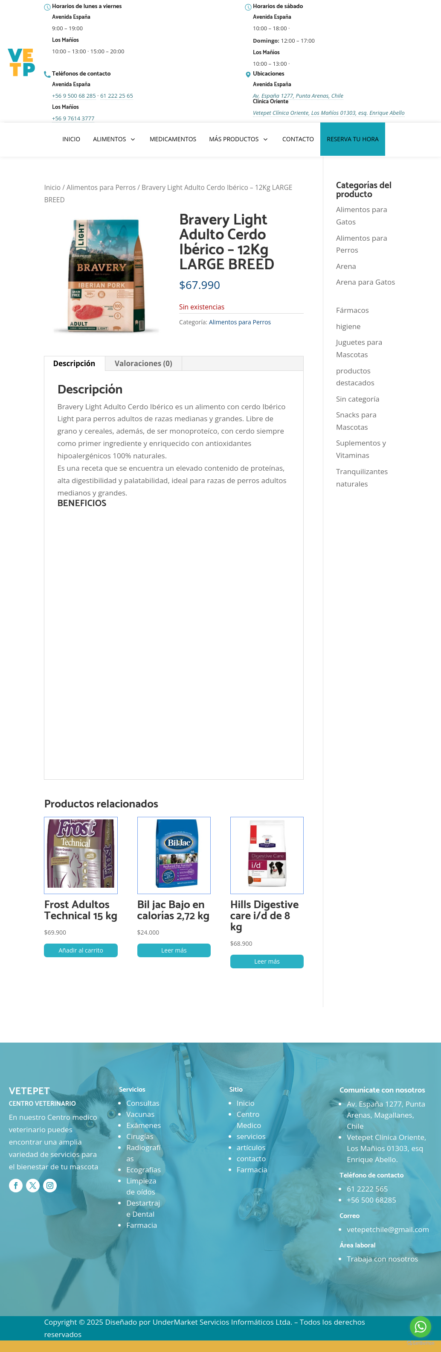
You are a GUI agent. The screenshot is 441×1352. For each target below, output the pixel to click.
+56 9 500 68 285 (74, 95)
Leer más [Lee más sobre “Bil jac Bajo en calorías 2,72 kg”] (174, 950)
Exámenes (143, 1125)
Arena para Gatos (365, 282)
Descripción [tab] (74, 363)
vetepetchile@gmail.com (388, 1229)
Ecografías (143, 1169)
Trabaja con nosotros (382, 1259)
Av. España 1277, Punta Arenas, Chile (298, 95)
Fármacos (352, 310)
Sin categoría (358, 399)
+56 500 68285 (371, 1200)
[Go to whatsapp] (420, 1326)
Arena (346, 266)
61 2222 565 (367, 1189)
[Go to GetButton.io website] (420, 1343)
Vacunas (140, 1114)
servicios (251, 1136)
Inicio (52, 187)
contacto (251, 1158)
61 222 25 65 (116, 95)
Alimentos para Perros (101, 187)
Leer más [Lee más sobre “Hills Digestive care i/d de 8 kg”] (267, 961)
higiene (348, 326)
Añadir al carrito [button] (80, 950)
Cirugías (139, 1136)
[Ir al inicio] (22, 63)
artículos (251, 1147)
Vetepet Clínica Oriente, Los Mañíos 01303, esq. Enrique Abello (329, 113)
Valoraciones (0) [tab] (143, 363)
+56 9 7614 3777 (73, 118)
